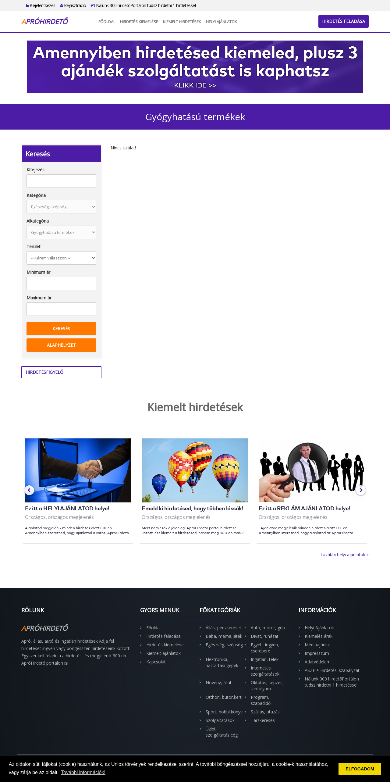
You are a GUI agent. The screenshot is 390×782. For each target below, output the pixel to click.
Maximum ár (39, 298)
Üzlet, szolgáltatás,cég (222, 732)
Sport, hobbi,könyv (224, 712)
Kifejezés (35, 170)
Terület (34, 246)
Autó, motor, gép (268, 627)
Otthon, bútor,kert (224, 697)
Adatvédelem (318, 662)
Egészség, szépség (224, 645)
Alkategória (38, 221)
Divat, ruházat (264, 636)
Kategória (36, 195)
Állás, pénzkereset (223, 627)
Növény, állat (219, 682)
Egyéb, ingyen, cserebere (265, 648)
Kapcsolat (156, 662)
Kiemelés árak (318, 636)
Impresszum (317, 653)
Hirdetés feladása (343, 21)
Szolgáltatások (220, 720)
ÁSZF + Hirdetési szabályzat (332, 670)
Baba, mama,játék (224, 636)
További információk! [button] (83, 772)
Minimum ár (38, 272)
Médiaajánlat (317, 645)
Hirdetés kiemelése (139, 21)
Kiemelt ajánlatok (163, 653)
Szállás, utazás (265, 712)
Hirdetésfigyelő (44, 372)
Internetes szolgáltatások (265, 671)
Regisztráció (73, 5)
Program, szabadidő (261, 700)
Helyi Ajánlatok (221, 21)
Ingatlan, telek (264, 659)
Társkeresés (263, 720)
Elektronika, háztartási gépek (222, 662)
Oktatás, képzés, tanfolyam (267, 685)
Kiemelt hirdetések (182, 21)
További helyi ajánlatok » (344, 554)
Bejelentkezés (40, 5)
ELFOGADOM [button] (360, 768)
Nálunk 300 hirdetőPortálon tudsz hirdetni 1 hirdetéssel (143, 5)
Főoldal (106, 21)
